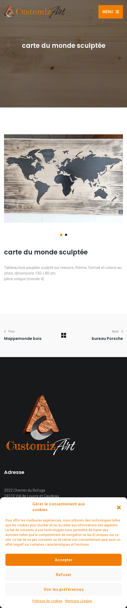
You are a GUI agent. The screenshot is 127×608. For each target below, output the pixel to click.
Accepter (64, 559)
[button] (119, 507)
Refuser (63, 574)
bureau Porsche (107, 338)
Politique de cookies (47, 601)
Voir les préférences (64, 589)
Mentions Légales (78, 601)
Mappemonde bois (23, 338)
